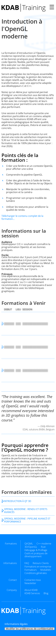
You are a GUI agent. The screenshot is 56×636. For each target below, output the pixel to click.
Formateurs (30, 569)
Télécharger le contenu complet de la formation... (22, 217)
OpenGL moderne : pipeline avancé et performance (27, 520)
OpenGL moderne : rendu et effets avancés (25, 510)
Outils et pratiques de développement (35, 555)
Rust (43, 546)
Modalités (45, 569)
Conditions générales (35, 573)
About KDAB (30, 590)
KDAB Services (32, 593)
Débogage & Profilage (35, 550)
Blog (46, 593)
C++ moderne (44, 543)
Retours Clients (41, 563)
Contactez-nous (32, 580)
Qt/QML (28, 543)
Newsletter (30, 583)
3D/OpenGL (30, 546)
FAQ (26, 563)
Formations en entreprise (37, 566)
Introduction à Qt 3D (17, 501)
